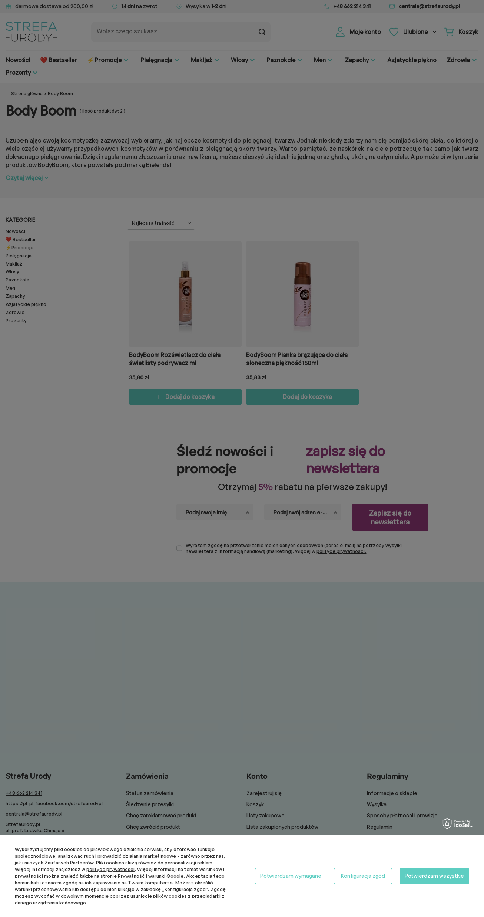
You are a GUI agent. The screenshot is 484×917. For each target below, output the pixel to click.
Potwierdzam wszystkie (434, 876)
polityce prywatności (110, 869)
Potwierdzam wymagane (290, 876)
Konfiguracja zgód (363, 876)
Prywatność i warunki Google (150, 876)
